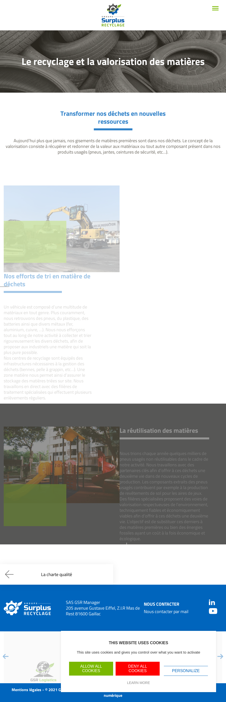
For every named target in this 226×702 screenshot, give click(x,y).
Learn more (138, 683)
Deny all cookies (137, 668)
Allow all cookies (91, 668)
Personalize (186, 671)
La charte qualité (38, 574)
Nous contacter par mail (166, 611)
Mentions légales (26, 690)
